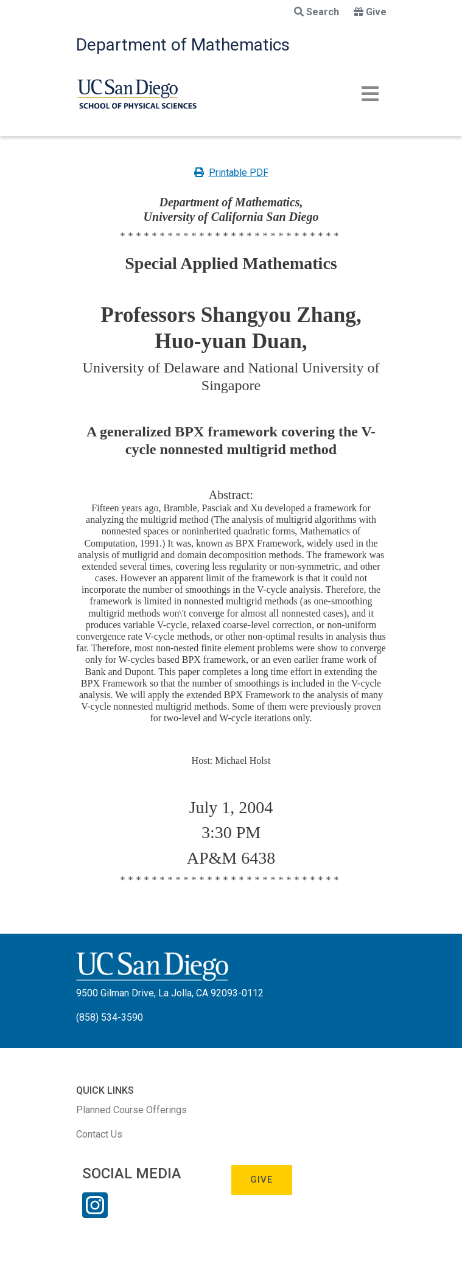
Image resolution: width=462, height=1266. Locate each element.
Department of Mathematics (183, 45)
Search (316, 12)
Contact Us (99, 1134)
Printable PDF (231, 172)
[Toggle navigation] (370, 94)
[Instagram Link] (95, 1213)
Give (370, 12)
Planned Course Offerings (131, 1110)
